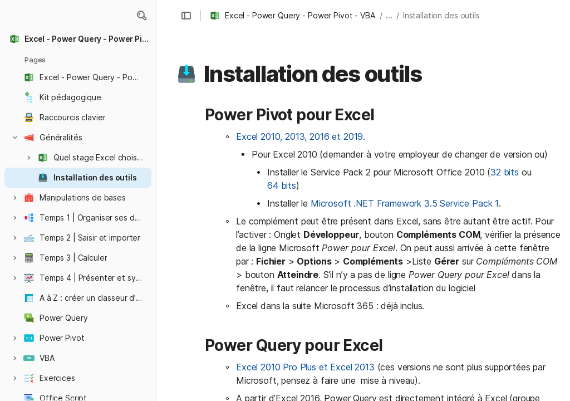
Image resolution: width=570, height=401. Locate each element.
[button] (141, 15)
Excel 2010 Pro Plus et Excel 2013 (305, 367)
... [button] (389, 15)
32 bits (504, 172)
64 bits (281, 185)
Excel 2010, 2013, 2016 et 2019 (299, 136)
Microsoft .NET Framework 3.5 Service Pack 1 (405, 203)
